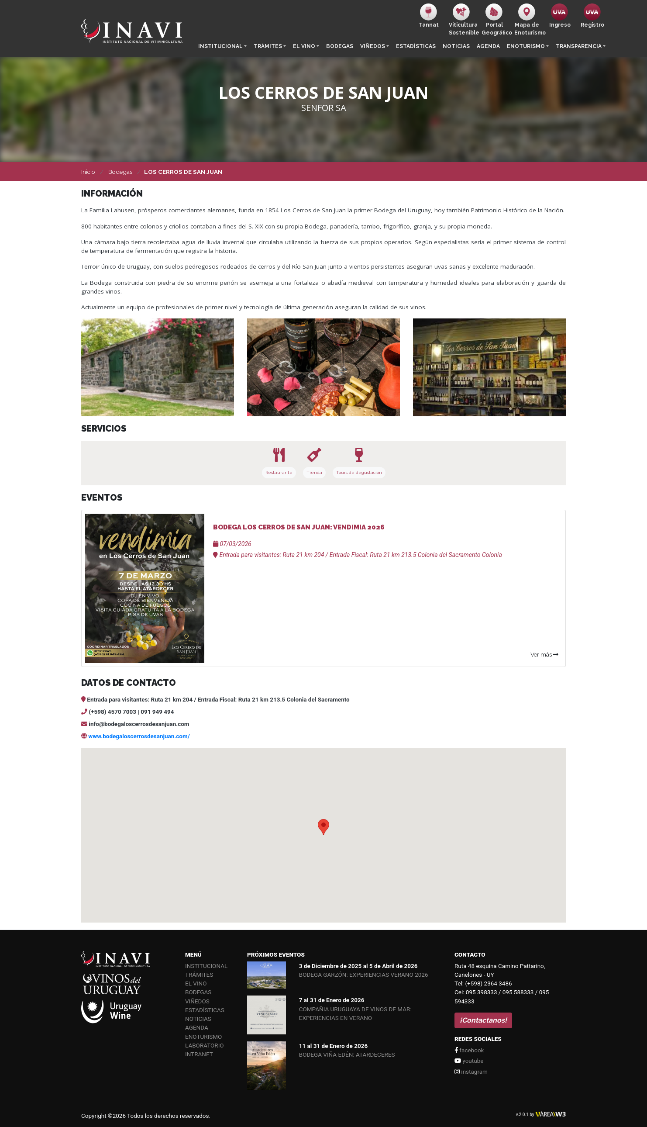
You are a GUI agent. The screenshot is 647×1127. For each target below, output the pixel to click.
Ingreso (560, 15)
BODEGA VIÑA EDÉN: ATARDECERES (347, 1054)
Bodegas (339, 46)
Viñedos (372, 46)
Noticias (456, 46)
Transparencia (579, 46)
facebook (469, 1050)
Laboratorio (204, 1045)
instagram (471, 1071)
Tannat (429, 15)
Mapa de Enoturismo (529, 19)
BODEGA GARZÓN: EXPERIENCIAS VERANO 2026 (363, 974)
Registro (592, 15)
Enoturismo (526, 46)
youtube (468, 1060)
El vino (304, 46)
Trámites (268, 46)
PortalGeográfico (496, 19)
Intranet (199, 1054)
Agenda (488, 46)
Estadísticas (416, 46)
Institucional (220, 46)
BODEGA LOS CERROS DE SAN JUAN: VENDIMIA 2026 (299, 527)
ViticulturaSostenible (463, 19)
